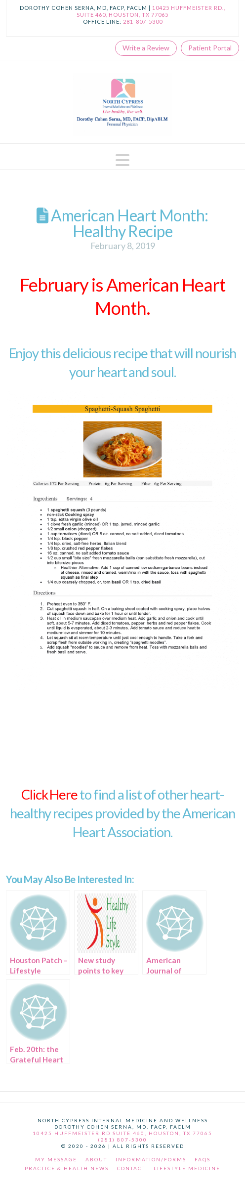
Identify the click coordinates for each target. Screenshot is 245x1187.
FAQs (202, 1159)
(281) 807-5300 (122, 1140)
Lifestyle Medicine (187, 1168)
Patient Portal (210, 47)
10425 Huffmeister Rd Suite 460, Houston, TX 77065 (122, 1133)
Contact (131, 1168)
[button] (122, 160)
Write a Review (145, 47)
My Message (56, 1159)
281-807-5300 (143, 21)
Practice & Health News (67, 1168)
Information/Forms (151, 1159)
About (96, 1159)
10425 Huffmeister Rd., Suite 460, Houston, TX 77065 (151, 11)
